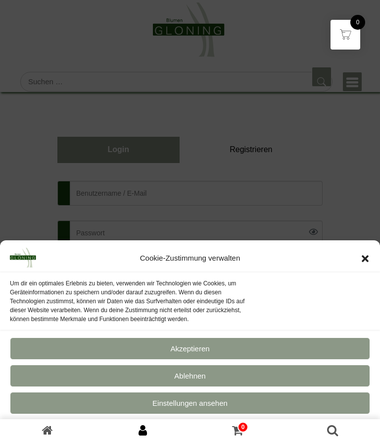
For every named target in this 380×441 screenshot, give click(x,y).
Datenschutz (175, 430)
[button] (365, 262)
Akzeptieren (189, 352)
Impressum (211, 430)
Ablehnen (189, 379)
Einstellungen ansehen (190, 406)
